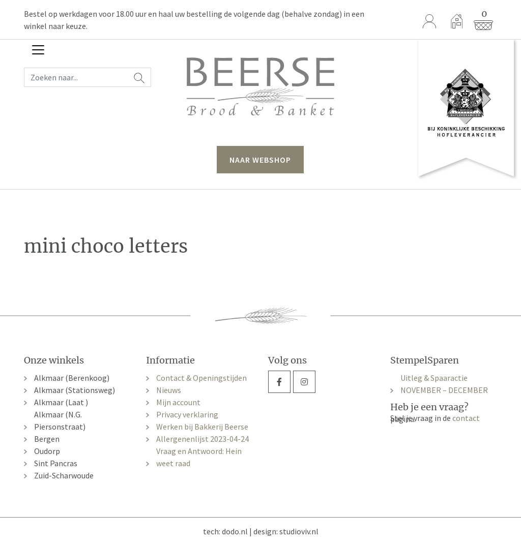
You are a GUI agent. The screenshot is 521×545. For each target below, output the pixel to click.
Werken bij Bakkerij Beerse (202, 426)
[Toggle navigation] (38, 50)
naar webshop (260, 160)
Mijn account (178, 402)
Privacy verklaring (187, 414)
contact (466, 418)
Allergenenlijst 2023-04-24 (202, 439)
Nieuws (168, 390)
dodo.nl (235, 531)
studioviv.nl (299, 531)
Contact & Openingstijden (201, 378)
